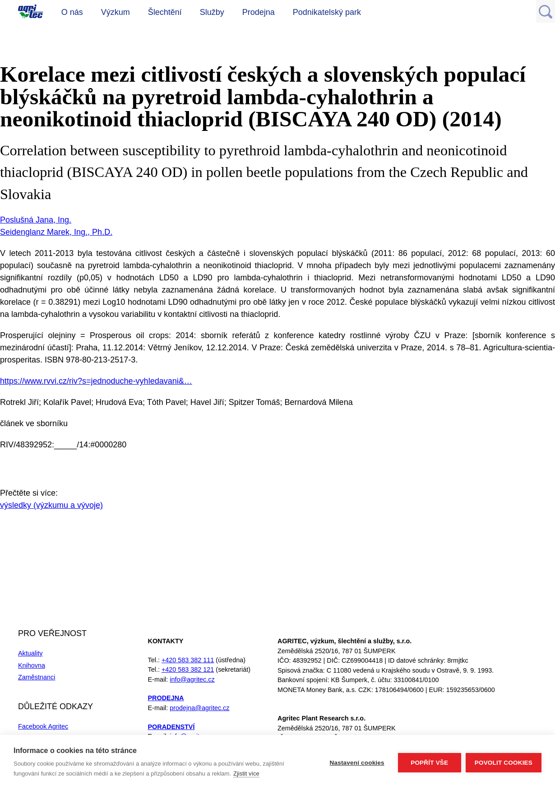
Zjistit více (246, 773)
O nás (72, 12)
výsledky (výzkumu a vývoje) (51, 505)
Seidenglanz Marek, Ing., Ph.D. (56, 232)
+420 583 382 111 (188, 660)
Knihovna (31, 665)
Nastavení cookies (357, 762)
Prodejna (258, 12)
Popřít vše (429, 762)
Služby (212, 12)
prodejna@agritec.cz (199, 707)
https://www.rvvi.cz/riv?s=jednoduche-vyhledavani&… (96, 381)
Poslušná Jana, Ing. (35, 219)
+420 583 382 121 (188, 669)
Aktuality (30, 653)
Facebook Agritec (43, 726)
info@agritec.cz (192, 679)
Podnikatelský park (327, 12)
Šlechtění (165, 12)
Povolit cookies (503, 762)
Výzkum (115, 12)
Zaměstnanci (36, 677)
